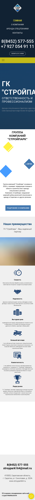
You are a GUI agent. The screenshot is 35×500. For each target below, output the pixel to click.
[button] (17, 54)
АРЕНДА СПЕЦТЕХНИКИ (17, 29)
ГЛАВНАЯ (17, 20)
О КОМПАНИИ (17, 24)
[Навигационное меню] (3, 60)
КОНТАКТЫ (18, 33)
